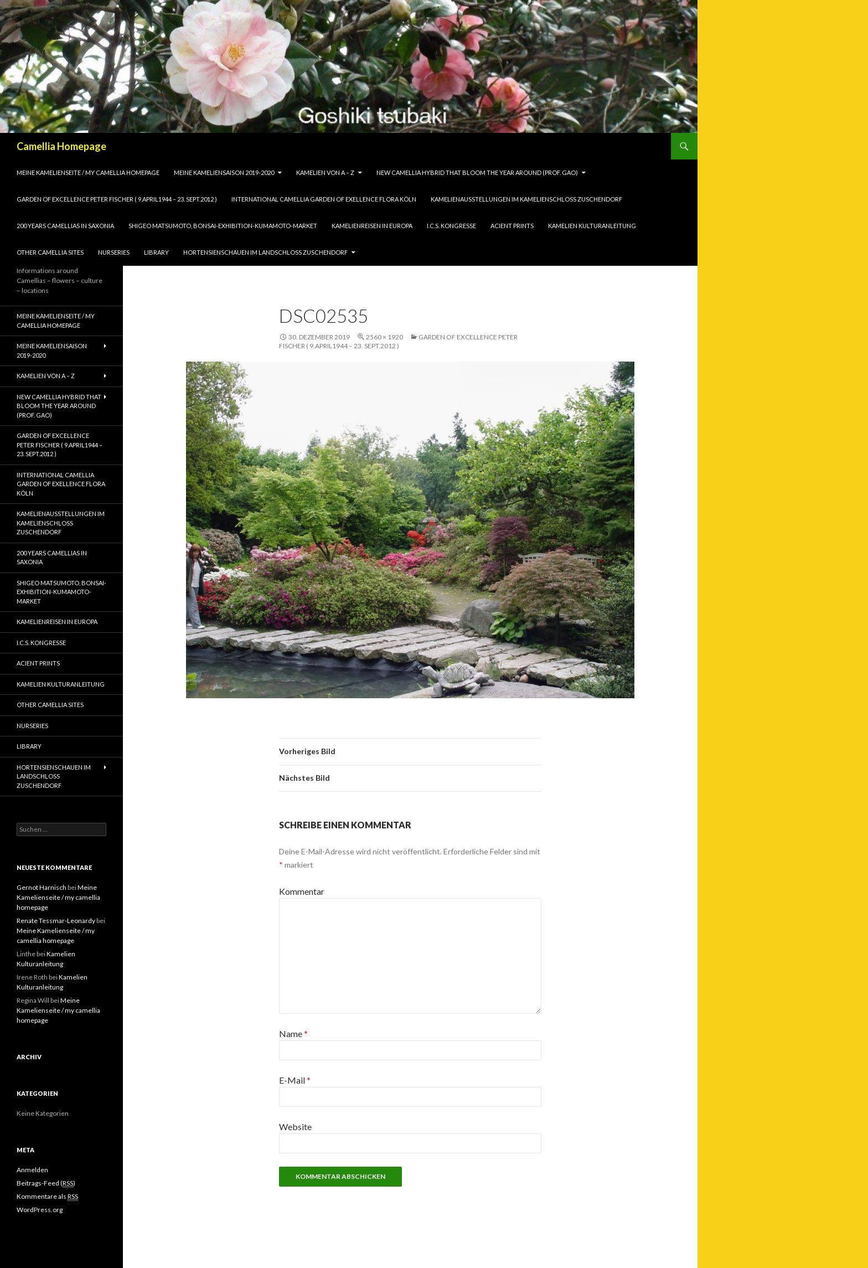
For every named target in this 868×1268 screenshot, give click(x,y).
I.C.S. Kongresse (451, 225)
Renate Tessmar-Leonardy (56, 920)
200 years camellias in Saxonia (65, 225)
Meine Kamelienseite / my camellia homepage (88, 172)
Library (156, 252)
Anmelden (32, 1170)
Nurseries (114, 252)
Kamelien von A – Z (325, 172)
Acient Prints (512, 225)
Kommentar (301, 891)
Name (293, 1033)
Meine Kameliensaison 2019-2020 (224, 172)
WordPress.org (40, 1209)
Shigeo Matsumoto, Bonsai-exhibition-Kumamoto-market (222, 225)
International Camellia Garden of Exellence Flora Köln (323, 199)
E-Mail (295, 1080)
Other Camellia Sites (50, 252)
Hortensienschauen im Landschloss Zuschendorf (265, 252)
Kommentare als (47, 1196)
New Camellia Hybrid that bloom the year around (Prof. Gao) (477, 172)
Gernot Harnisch (41, 887)
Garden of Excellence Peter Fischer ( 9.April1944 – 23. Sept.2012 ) (117, 199)
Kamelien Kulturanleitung (592, 225)
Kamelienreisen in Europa (372, 225)
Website (295, 1126)
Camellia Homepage (61, 146)
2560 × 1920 (384, 337)
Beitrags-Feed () (46, 1183)
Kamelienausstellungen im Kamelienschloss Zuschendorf (526, 199)
